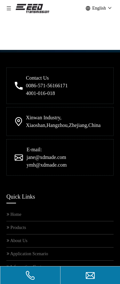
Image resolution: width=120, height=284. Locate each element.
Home (14, 152)
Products (16, 165)
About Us (17, 178)
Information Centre (26, 204)
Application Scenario (27, 191)
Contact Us (18, 218)
